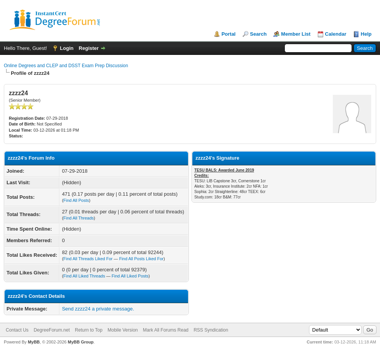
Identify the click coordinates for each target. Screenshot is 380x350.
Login (66, 48)
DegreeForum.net (52, 330)
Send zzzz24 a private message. (98, 309)
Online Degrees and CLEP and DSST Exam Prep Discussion (66, 65)
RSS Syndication (210, 330)
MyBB (34, 342)
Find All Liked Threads (84, 276)
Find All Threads (78, 218)
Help (366, 34)
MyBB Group (80, 342)
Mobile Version (122, 330)
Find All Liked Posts (130, 276)
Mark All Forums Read (165, 330)
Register (89, 48)
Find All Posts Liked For (141, 258)
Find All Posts (76, 200)
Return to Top (88, 330)
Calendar (336, 34)
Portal (228, 34)
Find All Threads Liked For (87, 258)
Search (258, 34)
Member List (296, 34)
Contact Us (17, 330)
